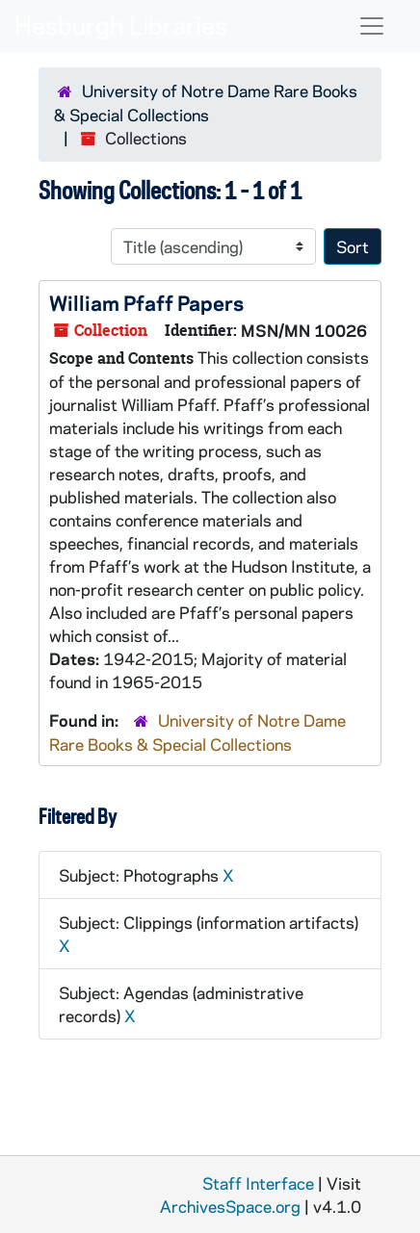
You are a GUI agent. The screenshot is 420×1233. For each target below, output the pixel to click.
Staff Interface (258, 1183)
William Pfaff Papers (146, 302)
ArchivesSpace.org (230, 1206)
